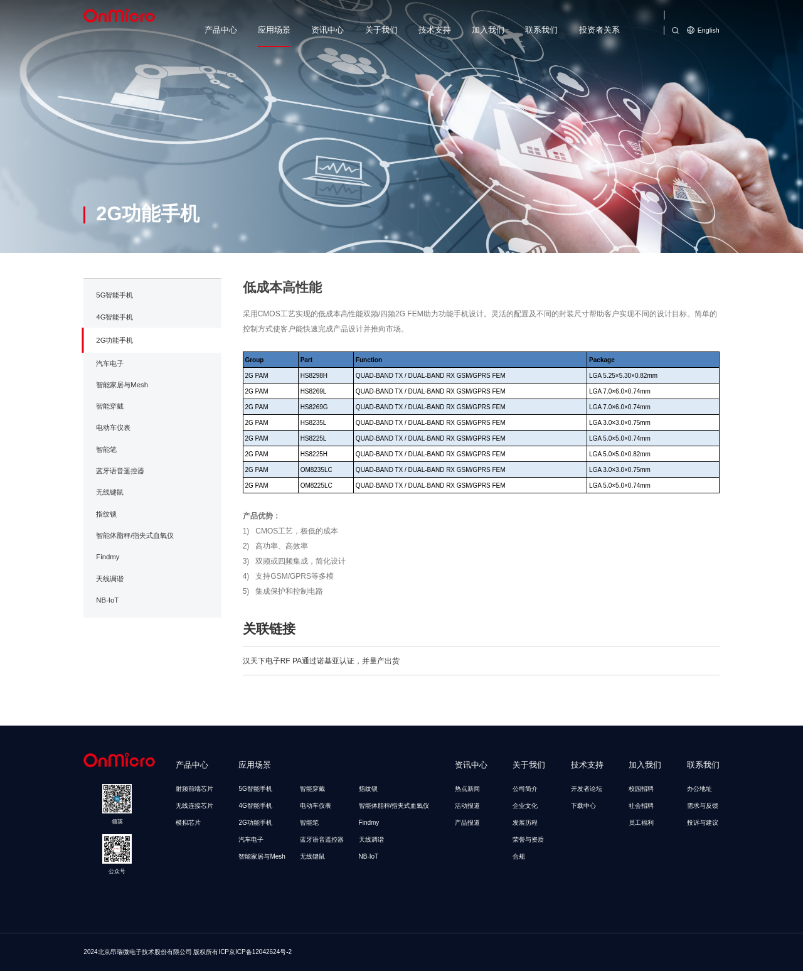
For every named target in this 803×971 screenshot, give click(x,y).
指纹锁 (106, 559)
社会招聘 (641, 805)
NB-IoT (107, 646)
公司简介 (525, 788)
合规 (519, 856)
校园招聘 (641, 788)
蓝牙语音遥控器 (120, 516)
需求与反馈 (702, 805)
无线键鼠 (110, 538)
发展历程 (525, 822)
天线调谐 (110, 624)
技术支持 (434, 30)
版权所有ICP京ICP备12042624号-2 (242, 951)
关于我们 (381, 30)
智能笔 (106, 494)
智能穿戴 (110, 452)
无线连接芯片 (194, 805)
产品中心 (221, 30)
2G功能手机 (114, 385)
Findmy (107, 602)
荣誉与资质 (528, 839)
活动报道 (467, 805)
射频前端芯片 (194, 788)
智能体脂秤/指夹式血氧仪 (135, 581)
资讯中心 (327, 30)
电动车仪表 (113, 473)
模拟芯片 (188, 822)
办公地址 (699, 788)
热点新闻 (467, 788)
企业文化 (525, 805)
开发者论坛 (586, 788)
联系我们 (541, 30)
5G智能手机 (114, 341)
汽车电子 (110, 408)
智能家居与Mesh (122, 430)
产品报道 (467, 822)
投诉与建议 (702, 822)
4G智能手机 (114, 362)
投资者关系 (599, 30)
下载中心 (583, 805)
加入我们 (488, 30)
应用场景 (274, 30)
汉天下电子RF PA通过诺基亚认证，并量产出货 (321, 706)
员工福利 (641, 822)
